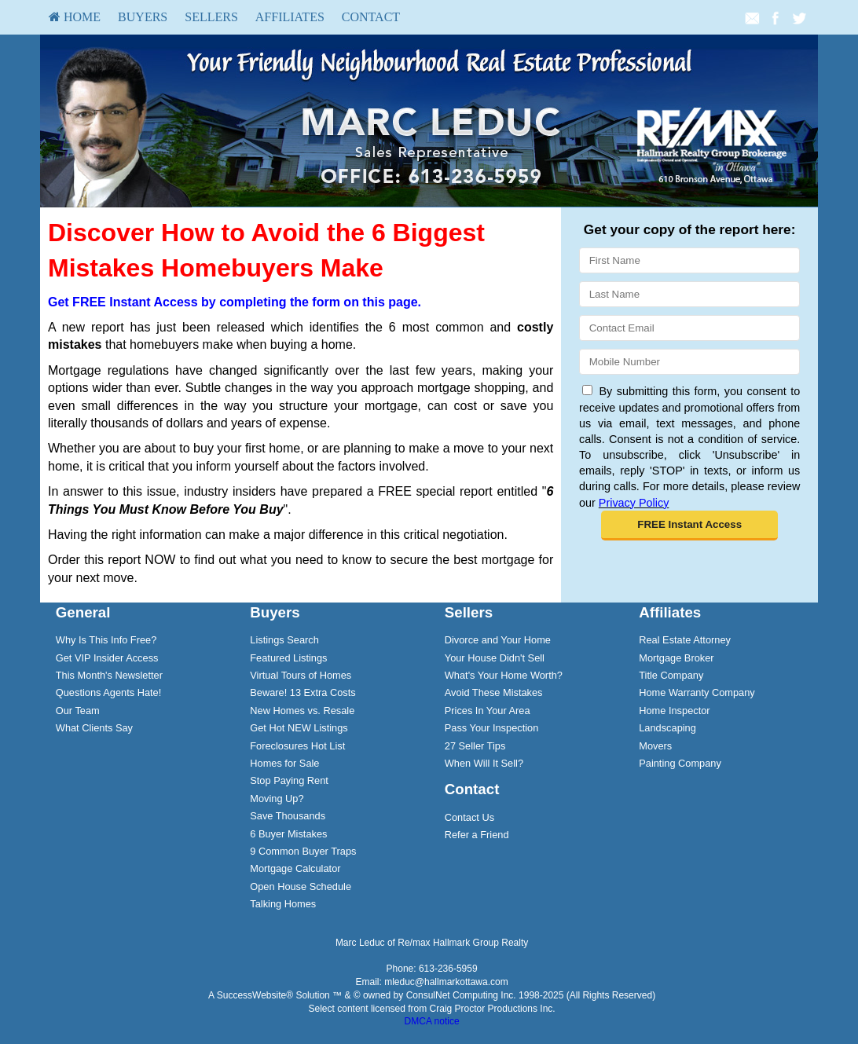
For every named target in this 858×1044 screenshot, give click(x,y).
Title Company (671, 675)
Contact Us (469, 817)
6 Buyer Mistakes (288, 834)
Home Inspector (674, 710)
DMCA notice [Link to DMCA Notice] (432, 1021)
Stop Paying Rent (289, 780)
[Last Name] (689, 294)
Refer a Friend (477, 835)
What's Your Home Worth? (504, 675)
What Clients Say (94, 728)
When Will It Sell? (484, 763)
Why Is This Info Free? (106, 640)
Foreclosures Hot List (297, 746)
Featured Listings (288, 658)
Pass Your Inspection (492, 728)
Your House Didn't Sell (494, 658)
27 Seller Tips (475, 746)
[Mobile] (689, 362)
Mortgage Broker (676, 658)
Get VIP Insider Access (107, 658)
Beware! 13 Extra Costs (302, 692)
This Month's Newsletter (109, 675)
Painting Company (680, 763)
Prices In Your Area (487, 710)
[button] (689, 525)
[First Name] (689, 260)
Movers (655, 746)
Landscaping (667, 728)
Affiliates (289, 17)
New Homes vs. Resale (302, 710)
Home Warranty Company (696, 692)
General (83, 612)
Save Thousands (287, 816)
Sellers (211, 17)
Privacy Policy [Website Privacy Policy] (634, 502)
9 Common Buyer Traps (303, 851)
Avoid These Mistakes (494, 692)
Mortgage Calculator (295, 868)
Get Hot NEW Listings (298, 728)
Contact (371, 17)
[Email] (689, 328)
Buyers (142, 17)
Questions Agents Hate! (108, 692)
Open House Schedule (300, 886)
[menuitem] (74, 17)
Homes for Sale (284, 763)
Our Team (78, 710)
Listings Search (284, 640)
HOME (75, 17)
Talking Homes (283, 904)
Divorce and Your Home (498, 640)
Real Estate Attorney (685, 640)
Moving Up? (276, 798)
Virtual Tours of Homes (300, 675)
